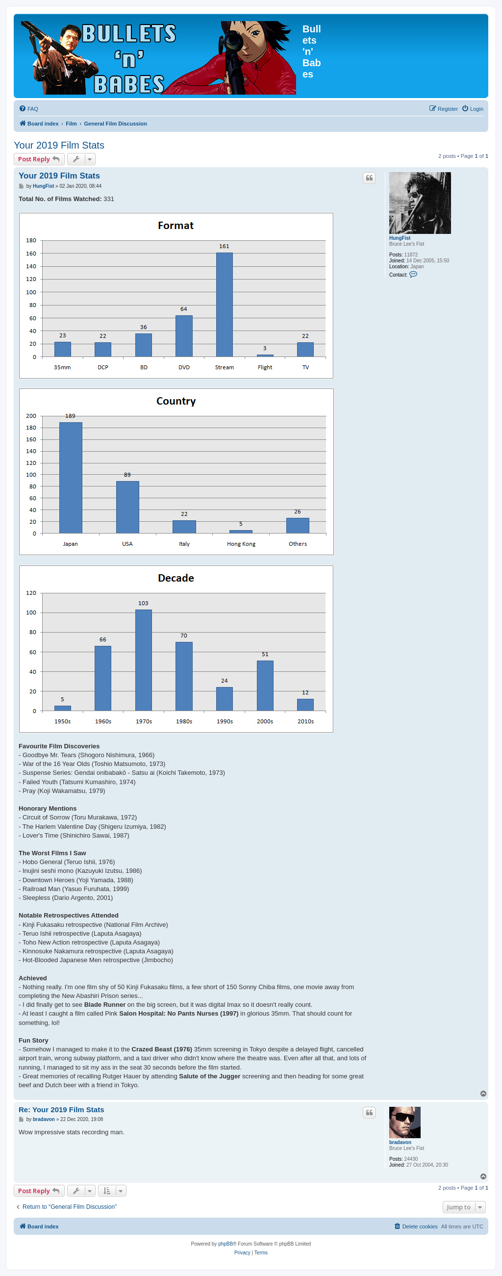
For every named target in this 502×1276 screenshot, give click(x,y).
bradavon (400, 1142)
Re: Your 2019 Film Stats (61, 1109)
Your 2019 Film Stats (59, 145)
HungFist (399, 238)
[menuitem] (28, 109)
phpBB (225, 1244)
